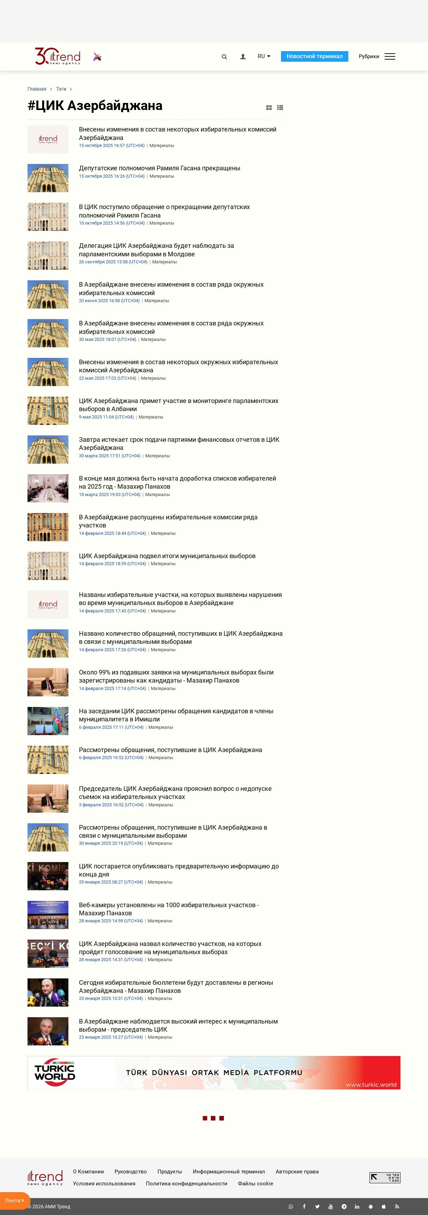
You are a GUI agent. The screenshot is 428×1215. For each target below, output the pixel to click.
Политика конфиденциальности (186, 1183)
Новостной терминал (315, 56)
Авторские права (297, 1171)
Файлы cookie (255, 1183)
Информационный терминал (229, 1171)
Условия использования (104, 1183)
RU (261, 56)
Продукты (170, 1171)
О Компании (88, 1171)
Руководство (131, 1171)
